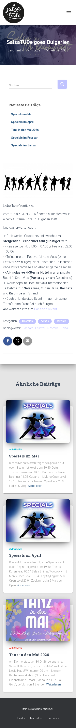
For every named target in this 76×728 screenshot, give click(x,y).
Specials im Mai (21, 114)
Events (45, 321)
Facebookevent (45, 309)
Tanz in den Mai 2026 (25, 129)
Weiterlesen (35, 485)
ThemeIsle (52, 718)
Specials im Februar (24, 137)
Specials (61, 321)
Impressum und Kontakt (38, 709)
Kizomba (53, 328)
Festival (40, 328)
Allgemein (27, 321)
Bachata (27, 328)
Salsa (64, 328)
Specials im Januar (24, 145)
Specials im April (22, 122)
